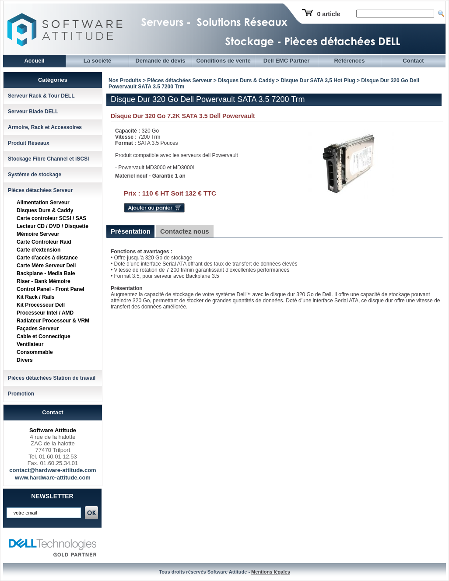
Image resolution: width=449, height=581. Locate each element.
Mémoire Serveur (38, 234)
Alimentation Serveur (43, 203)
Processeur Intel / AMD (45, 313)
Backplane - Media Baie (46, 273)
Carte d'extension (38, 250)
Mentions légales (270, 571)
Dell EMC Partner (286, 60)
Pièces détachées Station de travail (51, 378)
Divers (25, 360)
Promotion (21, 394)
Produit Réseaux (28, 143)
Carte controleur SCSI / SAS (51, 218)
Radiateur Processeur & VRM (53, 321)
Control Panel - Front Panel (50, 289)
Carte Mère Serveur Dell (46, 265)
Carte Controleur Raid (44, 242)
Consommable (35, 352)
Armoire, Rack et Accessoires (45, 127)
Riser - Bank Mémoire (43, 281)
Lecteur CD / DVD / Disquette (52, 226)
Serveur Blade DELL (33, 111)
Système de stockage (34, 175)
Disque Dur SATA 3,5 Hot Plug (318, 80)
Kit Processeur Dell (41, 305)
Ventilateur (30, 344)
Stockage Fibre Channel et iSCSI (48, 159)
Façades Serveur (38, 329)
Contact (413, 60)
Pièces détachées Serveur (40, 190)
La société (98, 60)
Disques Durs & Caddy (45, 210)
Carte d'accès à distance (47, 258)
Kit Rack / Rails (36, 297)
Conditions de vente (223, 60)
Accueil (34, 60)
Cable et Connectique (43, 336)
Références (349, 60)
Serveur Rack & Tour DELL (41, 96)
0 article (328, 14)
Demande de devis (160, 60)
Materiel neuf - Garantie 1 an (150, 176)
